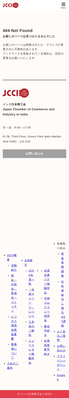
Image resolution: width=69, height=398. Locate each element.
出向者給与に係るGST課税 (63, 303)
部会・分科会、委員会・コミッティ (14, 293)
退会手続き (47, 331)
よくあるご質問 (61, 336)
